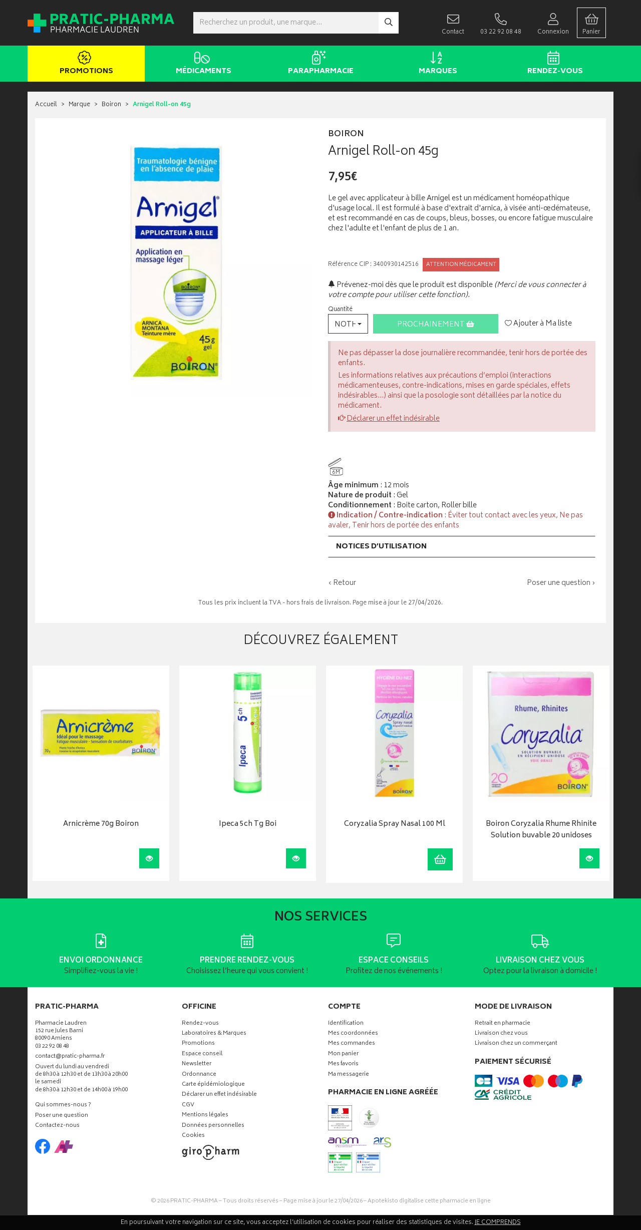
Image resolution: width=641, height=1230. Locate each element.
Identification (346, 1024)
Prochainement (435, 325)
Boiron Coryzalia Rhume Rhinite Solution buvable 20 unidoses (541, 830)
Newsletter (196, 1064)
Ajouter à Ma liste (538, 324)
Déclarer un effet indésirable (393, 419)
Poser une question (61, 1116)
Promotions (84, 64)
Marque (79, 105)
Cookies (193, 1136)
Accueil (46, 105)
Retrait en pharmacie (502, 1024)
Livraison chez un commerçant (516, 1044)
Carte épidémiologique (213, 1085)
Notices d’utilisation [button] (381, 546)
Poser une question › (561, 583)
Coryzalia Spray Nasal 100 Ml (394, 824)
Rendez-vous (553, 64)
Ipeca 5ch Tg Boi (247, 824)
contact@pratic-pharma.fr (70, 1058)
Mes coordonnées (353, 1034)
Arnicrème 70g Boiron (101, 824)
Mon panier (343, 1054)
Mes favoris (343, 1064)
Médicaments (201, 64)
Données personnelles (213, 1126)
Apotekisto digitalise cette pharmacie (429, 1201)
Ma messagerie (348, 1075)
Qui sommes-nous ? (63, 1105)
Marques (436, 64)
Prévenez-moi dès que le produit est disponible (410, 285)
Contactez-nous (57, 1126)
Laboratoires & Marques (214, 1034)
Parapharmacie (318, 64)
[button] (348, 324)
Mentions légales (205, 1115)
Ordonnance (199, 1075)
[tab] (462, 546)
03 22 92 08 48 (52, 1047)
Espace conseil (202, 1054)
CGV (188, 1105)
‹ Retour (342, 583)
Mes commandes (351, 1044)
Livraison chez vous (501, 1034)
